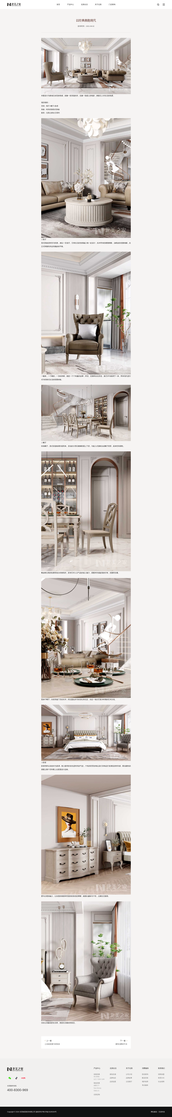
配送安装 (145, 1078)
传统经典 (97, 1074)
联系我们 (161, 1068)
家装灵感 (113, 1074)
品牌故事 (129, 1078)
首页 (58, 4)
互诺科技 (162, 1112)
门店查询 (112, 4)
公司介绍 (129, 1074)
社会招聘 (161, 1081)
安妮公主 (96, 1090)
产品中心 (70, 4)
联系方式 (161, 1078)
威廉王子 (96, 1085)
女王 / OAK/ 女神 (99, 1079)
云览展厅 (129, 1081)
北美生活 (84, 4)
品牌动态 (113, 1078)
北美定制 (97, 1094)
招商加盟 (161, 1074)
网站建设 (154, 1112)
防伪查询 (145, 1074)
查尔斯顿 (96, 1076)
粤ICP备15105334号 (49, 1112)
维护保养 (145, 1081)
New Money (97, 1088)
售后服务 (145, 1085)
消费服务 (145, 1068)
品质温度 (113, 1081)
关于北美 (98, 4)
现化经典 (97, 1083)
